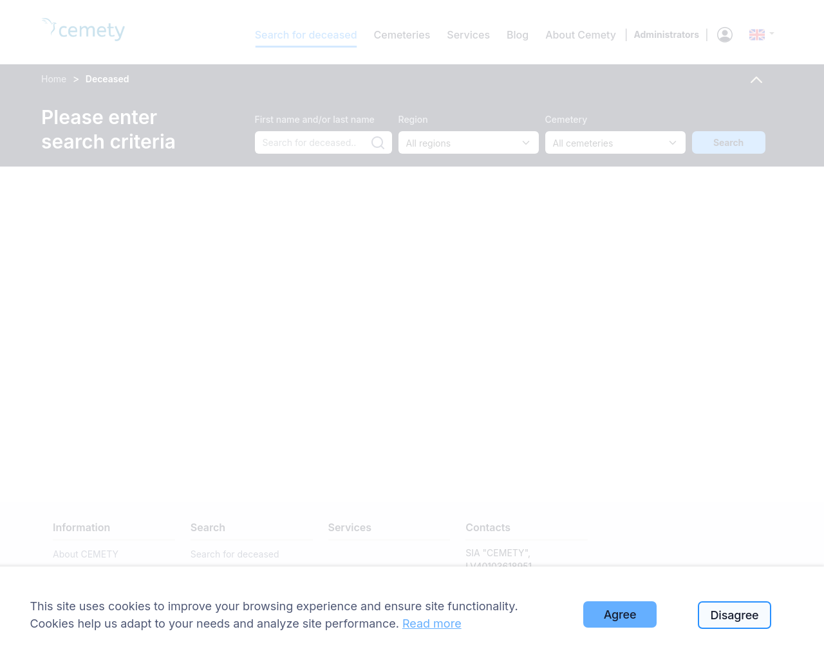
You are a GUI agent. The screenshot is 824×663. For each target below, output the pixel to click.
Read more (432, 623)
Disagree (735, 615)
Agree (620, 614)
